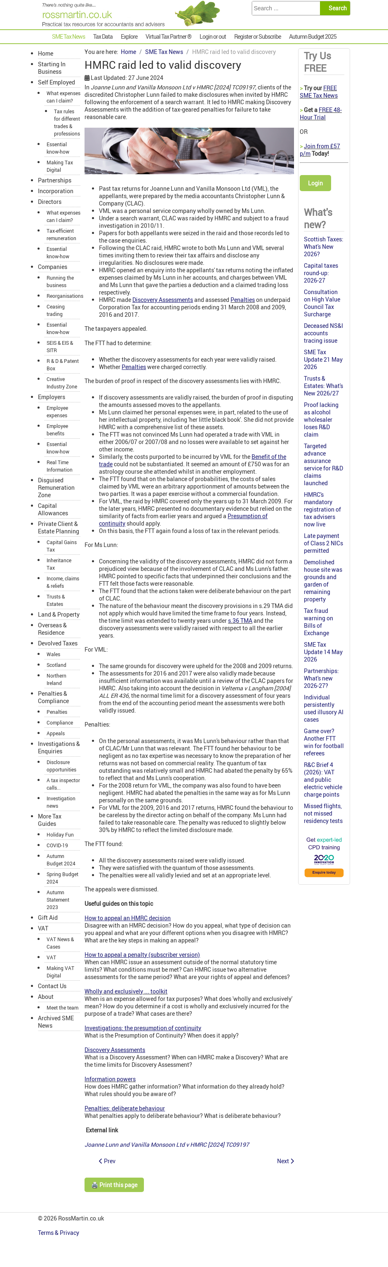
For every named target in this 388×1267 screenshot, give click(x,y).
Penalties (242, 300)
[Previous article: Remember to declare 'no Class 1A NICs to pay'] (107, 1161)
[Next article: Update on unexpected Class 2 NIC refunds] (285, 1161)
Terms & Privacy (59, 1233)
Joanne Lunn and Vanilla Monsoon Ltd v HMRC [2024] (167, 1144)
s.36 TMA (240, 620)
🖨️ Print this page (114, 1185)
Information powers (110, 1079)
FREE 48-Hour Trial (321, 113)
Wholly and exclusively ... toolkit (126, 991)
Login (315, 183)
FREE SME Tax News (319, 91)
